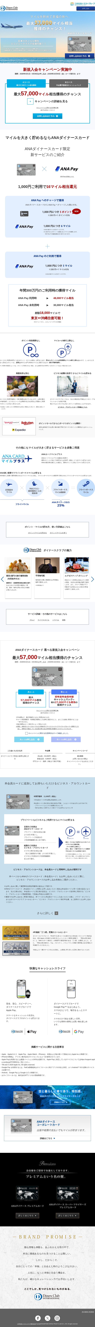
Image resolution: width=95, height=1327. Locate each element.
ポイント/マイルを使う (58, 533)
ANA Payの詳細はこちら (67, 176)
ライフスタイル (43, 620)
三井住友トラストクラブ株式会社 (26, 1324)
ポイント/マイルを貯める (37, 533)
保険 (63, 620)
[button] (47, 101)
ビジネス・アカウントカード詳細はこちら (72, 407)
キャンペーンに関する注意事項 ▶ (47, 108)
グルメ (32, 620)
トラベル (55, 620)
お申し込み (85, 8)
